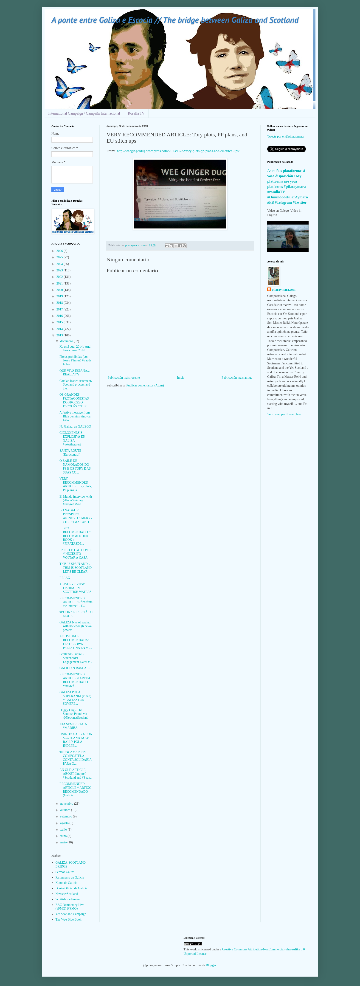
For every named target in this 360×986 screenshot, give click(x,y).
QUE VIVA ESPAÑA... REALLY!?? (74, 372)
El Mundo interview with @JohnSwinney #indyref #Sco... (75, 500)
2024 (60, 264)
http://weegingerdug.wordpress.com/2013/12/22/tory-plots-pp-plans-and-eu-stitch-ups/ (178, 151)
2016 (60, 316)
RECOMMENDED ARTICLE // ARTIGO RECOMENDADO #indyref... (75, 680)
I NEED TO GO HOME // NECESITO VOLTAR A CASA (75, 554)
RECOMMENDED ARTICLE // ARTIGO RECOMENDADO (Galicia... (75, 789)
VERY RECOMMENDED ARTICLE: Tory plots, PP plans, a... (75, 484)
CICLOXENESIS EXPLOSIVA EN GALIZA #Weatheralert (72, 438)
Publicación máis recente (124, 377)
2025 (60, 257)
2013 (60, 335)
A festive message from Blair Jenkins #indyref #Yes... (75, 416)
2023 (60, 270)
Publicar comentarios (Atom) (145, 385)
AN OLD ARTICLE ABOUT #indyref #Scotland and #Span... (76, 773)
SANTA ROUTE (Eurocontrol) (70, 452)
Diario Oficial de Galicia (71, 888)
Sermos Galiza (65, 872)
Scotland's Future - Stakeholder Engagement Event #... (75, 658)
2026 (60, 251)
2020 (60, 290)
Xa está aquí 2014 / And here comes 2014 (74, 348)
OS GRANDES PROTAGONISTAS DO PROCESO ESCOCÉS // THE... (74, 400)
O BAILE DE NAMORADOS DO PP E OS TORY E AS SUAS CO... (75, 466)
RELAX (64, 578)
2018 (60, 302)
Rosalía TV (136, 113)
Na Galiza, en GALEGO (75, 426)
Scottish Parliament (68, 899)
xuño (64, 836)
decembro (67, 341)
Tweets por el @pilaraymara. (285, 136)
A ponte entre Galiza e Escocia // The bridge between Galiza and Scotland (174, 19)
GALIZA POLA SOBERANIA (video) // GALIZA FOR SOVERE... (75, 697)
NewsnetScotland (67, 894)
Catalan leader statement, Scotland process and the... (75, 384)
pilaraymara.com (283, 289)
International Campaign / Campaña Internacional (84, 113)
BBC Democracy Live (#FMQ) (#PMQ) (70, 906)
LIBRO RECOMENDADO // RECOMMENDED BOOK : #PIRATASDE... (74, 536)
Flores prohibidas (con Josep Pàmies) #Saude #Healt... (75, 360)
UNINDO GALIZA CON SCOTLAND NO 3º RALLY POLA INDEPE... (75, 739)
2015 (60, 322)
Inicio (181, 377)
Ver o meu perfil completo (284, 414)
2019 (60, 296)
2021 (60, 283)
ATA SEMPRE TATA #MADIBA (73, 726)
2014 (60, 329)
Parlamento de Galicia (70, 877)
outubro (65, 810)
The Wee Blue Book (69, 919)
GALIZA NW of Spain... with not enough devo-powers (75, 626)
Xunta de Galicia (66, 883)
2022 (60, 277)
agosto (64, 823)
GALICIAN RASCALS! (75, 668)
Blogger (211, 965)
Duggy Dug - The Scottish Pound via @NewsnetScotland (73, 714)
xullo (64, 829)
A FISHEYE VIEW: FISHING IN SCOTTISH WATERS (75, 588)
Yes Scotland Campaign (71, 914)
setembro (66, 816)
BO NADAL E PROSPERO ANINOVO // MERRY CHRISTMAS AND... (76, 516)
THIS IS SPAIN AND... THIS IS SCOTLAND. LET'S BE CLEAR (76, 567)
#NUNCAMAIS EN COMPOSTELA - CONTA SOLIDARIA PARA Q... (75, 757)
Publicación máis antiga (237, 377)
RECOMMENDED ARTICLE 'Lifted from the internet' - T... (76, 602)
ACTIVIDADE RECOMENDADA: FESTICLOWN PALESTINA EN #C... (75, 641)
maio (64, 842)
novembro (67, 803)
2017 (60, 309)
